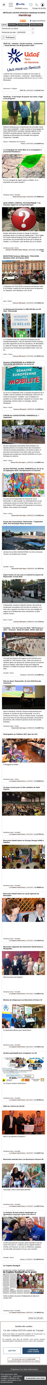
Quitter (12, 1351)
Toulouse (23, 675)
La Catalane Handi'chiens (17, 781)
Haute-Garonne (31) (19, 196)
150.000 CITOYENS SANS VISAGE (16, 250)
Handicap (24, 15)
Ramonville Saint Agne (18, 462)
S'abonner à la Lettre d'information (24, 1369)
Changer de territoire (39, 8)
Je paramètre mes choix (35, 1378)
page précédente (37, 20)
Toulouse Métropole (19, 303)
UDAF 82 (22, 90)
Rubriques (10, 37)
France (23, 143)
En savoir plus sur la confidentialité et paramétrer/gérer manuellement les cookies (24, 1360)
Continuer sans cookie (33, 1351)
